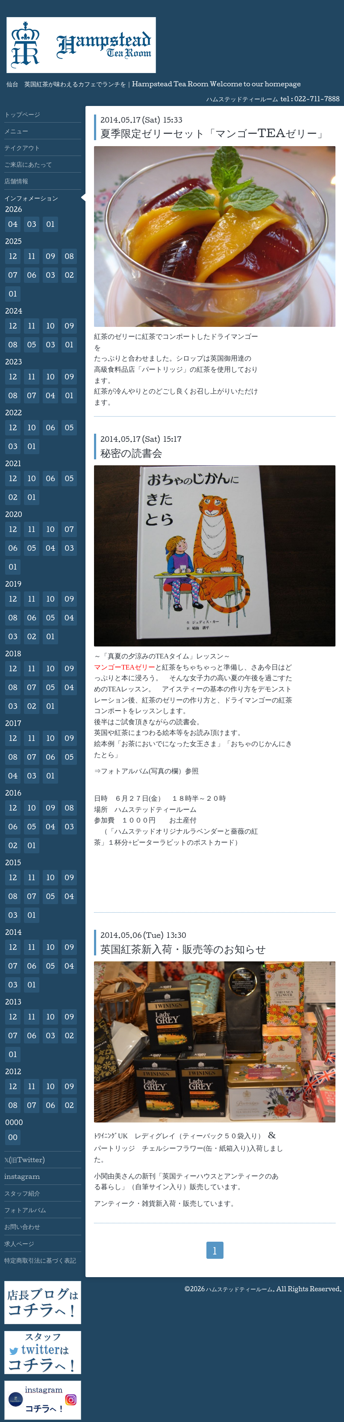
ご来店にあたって (28, 164)
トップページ (22, 114)
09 (50, 256)
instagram (22, 1176)
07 (13, 274)
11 (31, 256)
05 (31, 344)
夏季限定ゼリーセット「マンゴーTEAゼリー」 (213, 133)
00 (13, 1137)
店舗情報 (16, 181)
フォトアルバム (25, 1209)
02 (69, 274)
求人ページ (19, 1243)
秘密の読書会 (131, 452)
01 (50, 224)
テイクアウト (22, 147)
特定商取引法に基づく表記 (40, 1260)
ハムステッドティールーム (239, 1289)
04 (13, 224)
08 (69, 256)
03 (31, 224)
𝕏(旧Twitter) (24, 1159)
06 (31, 274)
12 (13, 256)
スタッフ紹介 (22, 1193)
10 (50, 325)
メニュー (16, 131)
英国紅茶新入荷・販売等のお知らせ (183, 948)
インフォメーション (31, 198)
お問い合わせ (22, 1226)
